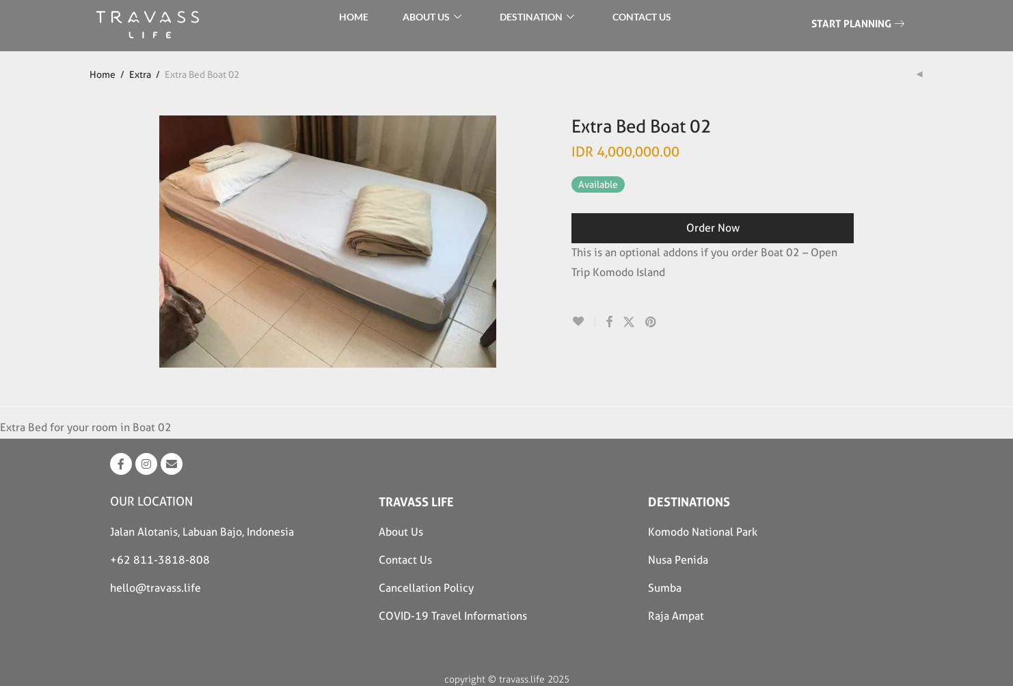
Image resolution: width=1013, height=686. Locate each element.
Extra (140, 74)
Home (103, 74)
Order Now (713, 227)
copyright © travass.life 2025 (506, 679)
